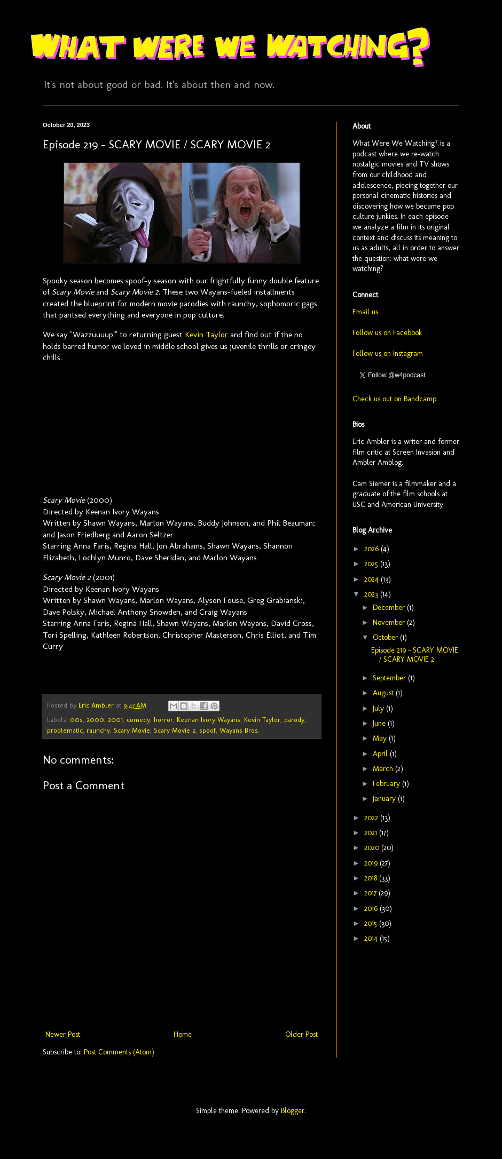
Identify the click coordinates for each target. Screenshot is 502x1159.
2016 (372, 908)
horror (163, 720)
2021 (371, 832)
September (390, 677)
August (384, 692)
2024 (372, 579)
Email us (365, 311)
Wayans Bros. (239, 730)
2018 (371, 878)
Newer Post (62, 1034)
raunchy (98, 730)
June (380, 723)
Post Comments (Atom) (119, 1052)
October (386, 637)
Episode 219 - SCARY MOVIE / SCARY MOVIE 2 (414, 655)
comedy (138, 720)
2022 (372, 817)
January (385, 798)
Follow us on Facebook (387, 332)
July (379, 708)
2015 (371, 923)
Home (183, 1034)
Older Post (301, 1034)
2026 (372, 548)
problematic (65, 730)
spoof (207, 730)
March (384, 768)
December (390, 607)
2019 (372, 863)
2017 (371, 893)
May (381, 738)
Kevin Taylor (206, 334)
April (381, 753)
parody (294, 720)
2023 (372, 594)
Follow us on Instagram (387, 353)
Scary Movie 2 (174, 730)
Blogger (292, 1110)
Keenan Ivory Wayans (208, 720)
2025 (372, 563)
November (390, 622)
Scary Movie (132, 730)
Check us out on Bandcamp (394, 398)
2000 (95, 720)
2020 (372, 847)
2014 (372, 938)
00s (76, 720)
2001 (115, 720)
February (387, 783)
